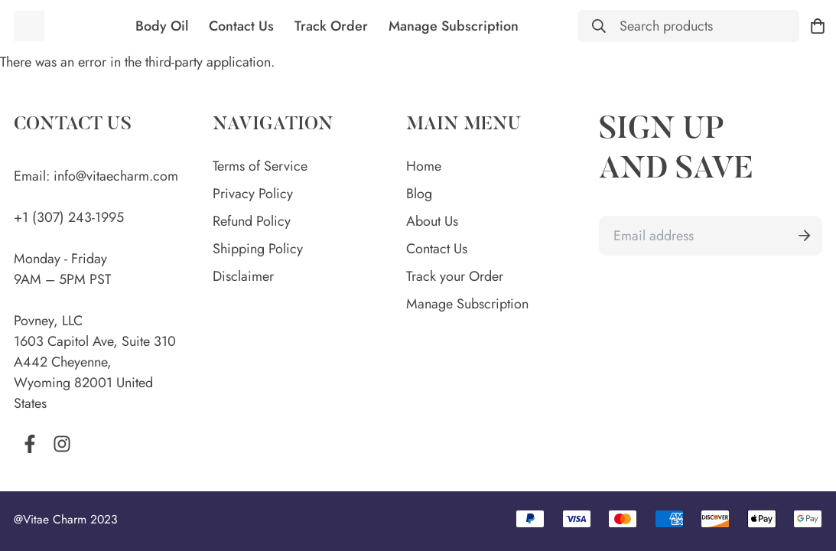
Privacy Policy (253, 193)
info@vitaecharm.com (116, 162)
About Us (432, 221)
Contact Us (241, 26)
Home (423, 166)
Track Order (331, 26)
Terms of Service (260, 166)
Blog (419, 193)
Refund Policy (252, 221)
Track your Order (454, 276)
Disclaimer (243, 276)
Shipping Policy (258, 249)
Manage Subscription (454, 26)
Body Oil (161, 26)
